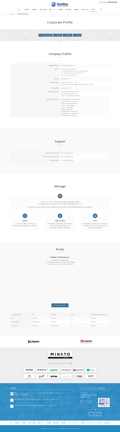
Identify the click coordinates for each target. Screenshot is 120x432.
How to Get (64, 75)
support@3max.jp (68, 153)
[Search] (101, 9)
